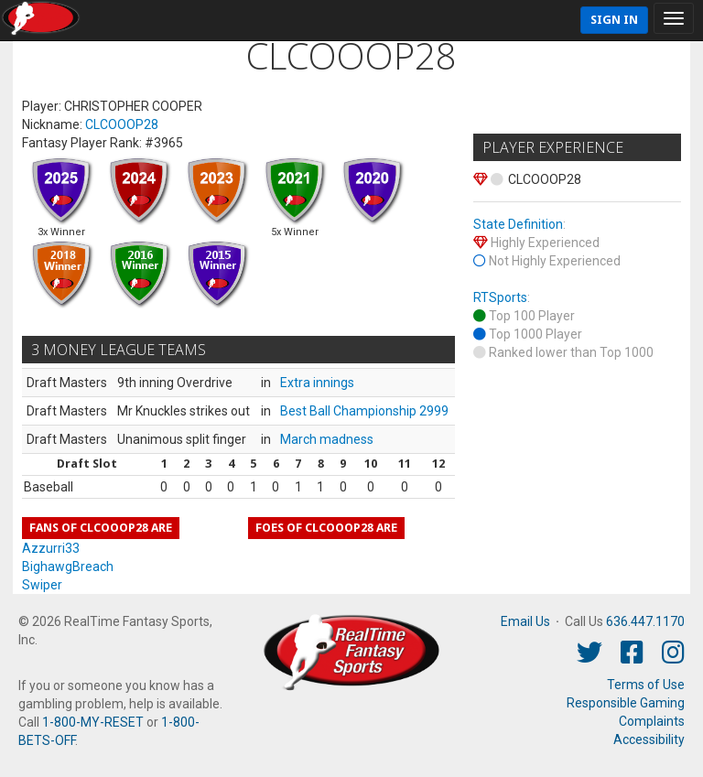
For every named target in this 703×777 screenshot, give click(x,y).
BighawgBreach (68, 566)
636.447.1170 (645, 621)
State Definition (518, 224)
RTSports (500, 297)
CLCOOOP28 (121, 124)
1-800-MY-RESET (93, 722)
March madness (326, 439)
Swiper (42, 584)
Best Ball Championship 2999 (364, 411)
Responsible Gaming (626, 703)
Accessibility (649, 739)
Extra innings (317, 382)
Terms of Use (646, 684)
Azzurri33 (51, 548)
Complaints (652, 721)
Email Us (525, 621)
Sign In (614, 20)
